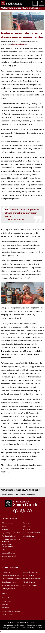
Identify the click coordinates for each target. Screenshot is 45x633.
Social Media (31, 494)
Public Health (27, 526)
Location (3, 494)
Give (16, 494)
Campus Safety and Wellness (11, 611)
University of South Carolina (19, 622)
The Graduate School (8, 536)
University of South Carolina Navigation (41, 3)
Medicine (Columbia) (8, 553)
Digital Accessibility (27, 628)
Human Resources (28, 575)
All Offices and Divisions (30, 585)
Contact (10, 494)
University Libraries (29, 582)
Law (3, 550)
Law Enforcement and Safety (32, 579)
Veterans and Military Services (11, 585)
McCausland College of (21, 8)
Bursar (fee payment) (9, 582)
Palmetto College (28, 536)
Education (5, 529)
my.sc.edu (5, 604)
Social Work (26, 529)
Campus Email (6, 601)
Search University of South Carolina (35, 3)
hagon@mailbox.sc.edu (19, 44)
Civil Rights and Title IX (10, 628)
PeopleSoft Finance (8, 614)
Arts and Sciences (7, 523)
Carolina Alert (6, 598)
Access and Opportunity (30, 572)
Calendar (22, 494)
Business (4, 526)
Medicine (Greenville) (9, 556)
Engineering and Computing (11, 533)
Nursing (4, 563)
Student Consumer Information (13, 625)
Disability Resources (8, 588)
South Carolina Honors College (32, 533)
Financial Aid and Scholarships (11, 579)
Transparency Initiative (34, 625)
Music (4, 559)
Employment (6, 572)
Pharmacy (26, 523)
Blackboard (5, 608)
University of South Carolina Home (11, 2)
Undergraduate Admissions (10, 575)
